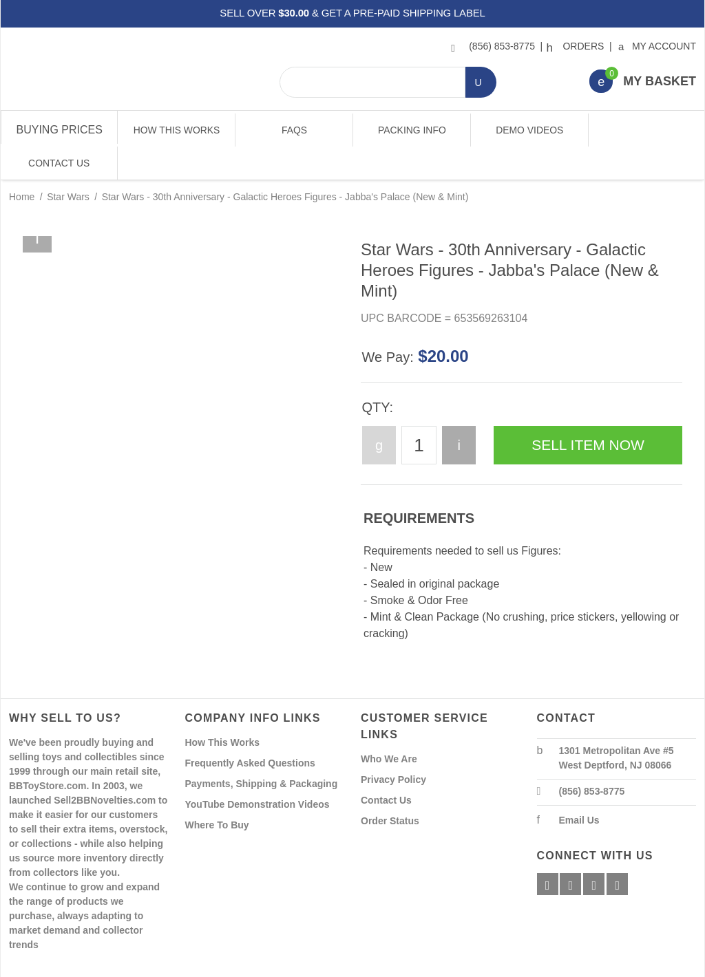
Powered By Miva (224, 965)
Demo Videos (528, 130)
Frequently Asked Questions (250, 730)
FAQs (293, 130)
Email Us (579, 787)
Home (21, 163)
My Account (658, 46)
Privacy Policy (393, 746)
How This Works (176, 130)
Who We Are (389, 725)
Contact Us (645, 130)
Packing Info (411, 130)
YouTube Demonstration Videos (257, 771)
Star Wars (68, 163)
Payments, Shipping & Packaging (261, 750)
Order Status (390, 787)
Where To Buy (217, 791)
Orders (577, 46)
